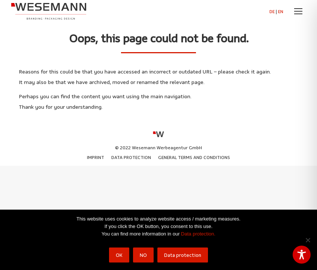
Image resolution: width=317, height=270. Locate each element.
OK (119, 255)
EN (280, 11)
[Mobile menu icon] (298, 11)
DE (272, 11)
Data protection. (198, 234)
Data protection (182, 255)
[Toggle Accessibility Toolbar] (301, 254)
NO (143, 255)
